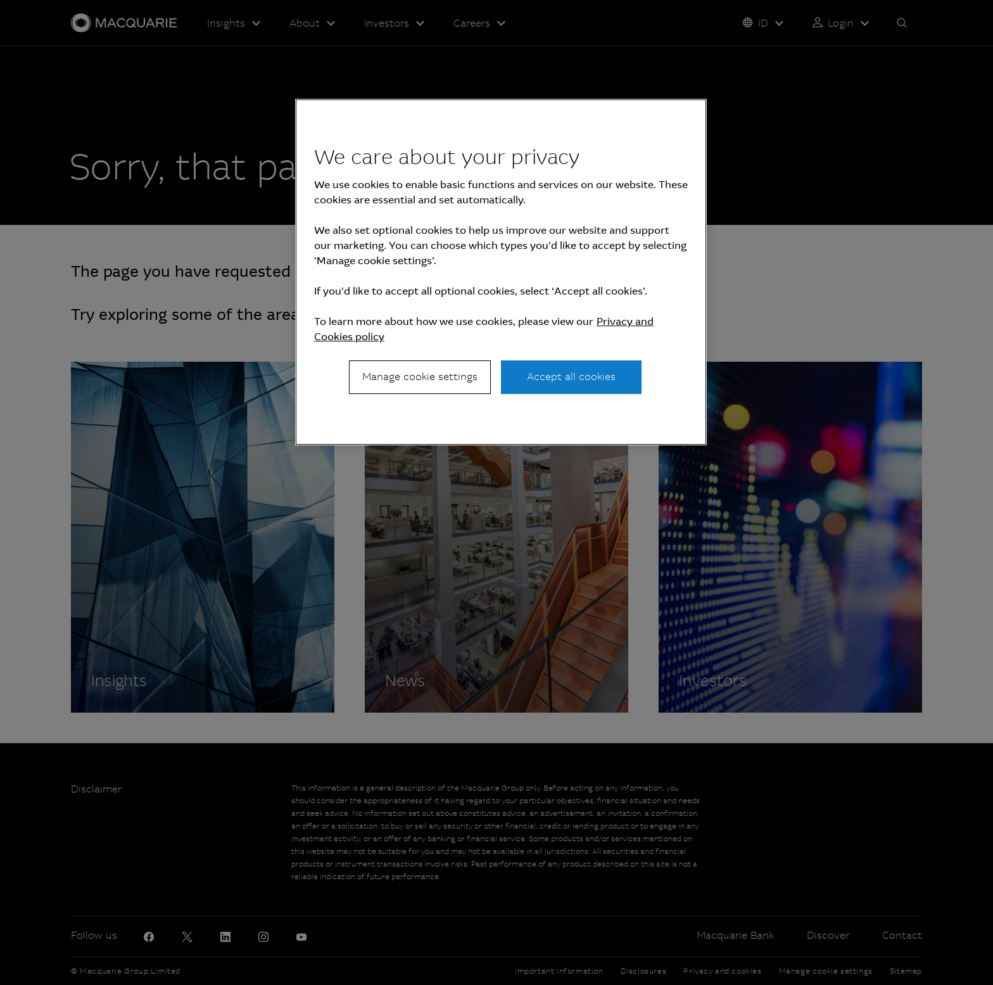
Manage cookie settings (420, 376)
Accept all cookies (571, 376)
